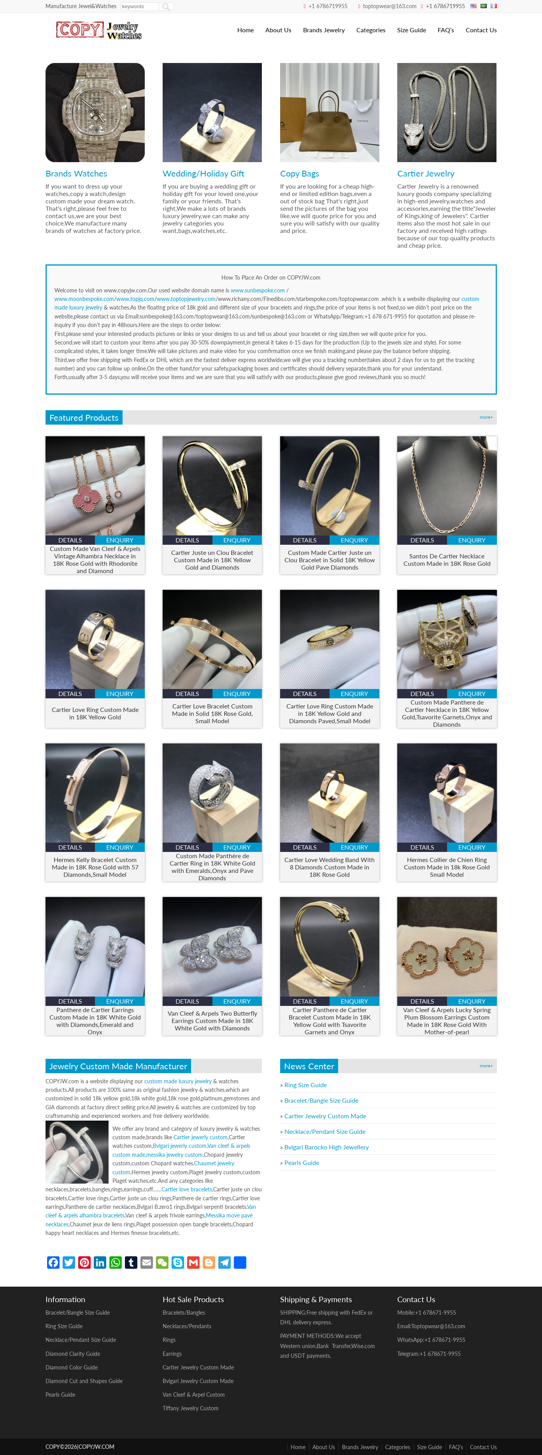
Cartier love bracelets (186, 1189)
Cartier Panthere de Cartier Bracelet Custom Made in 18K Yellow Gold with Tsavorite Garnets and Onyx (330, 1020)
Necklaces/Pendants (187, 1326)
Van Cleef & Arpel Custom (194, 1394)
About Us (278, 29)
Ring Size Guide (305, 1084)
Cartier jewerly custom (201, 1137)
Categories (371, 29)
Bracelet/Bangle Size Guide (321, 1100)
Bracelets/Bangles (184, 1312)
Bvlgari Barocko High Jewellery (326, 1147)
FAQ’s (446, 29)
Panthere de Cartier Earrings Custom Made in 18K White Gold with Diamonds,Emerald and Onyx (95, 1020)
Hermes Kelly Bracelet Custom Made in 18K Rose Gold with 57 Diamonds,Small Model (95, 867)
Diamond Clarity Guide (73, 1353)
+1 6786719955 (328, 6)
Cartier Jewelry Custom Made (325, 1115)
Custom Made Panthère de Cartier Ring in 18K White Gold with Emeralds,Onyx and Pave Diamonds (212, 866)
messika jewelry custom (174, 1154)
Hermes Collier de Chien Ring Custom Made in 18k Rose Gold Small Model (447, 867)
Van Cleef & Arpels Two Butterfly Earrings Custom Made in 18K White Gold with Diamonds (212, 1020)
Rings (169, 1339)
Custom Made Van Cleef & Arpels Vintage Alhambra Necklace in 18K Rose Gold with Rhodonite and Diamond (95, 559)
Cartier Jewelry (425, 173)
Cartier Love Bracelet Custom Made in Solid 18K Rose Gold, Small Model (212, 713)
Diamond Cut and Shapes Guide (84, 1381)
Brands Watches (76, 173)
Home (245, 29)
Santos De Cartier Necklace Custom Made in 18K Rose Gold (447, 559)
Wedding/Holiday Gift (203, 173)
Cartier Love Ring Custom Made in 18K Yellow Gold (95, 713)
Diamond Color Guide (72, 1367)
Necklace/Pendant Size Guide (324, 1131)
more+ (486, 417)
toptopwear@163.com (390, 6)
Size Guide (411, 29)
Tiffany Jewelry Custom (191, 1408)
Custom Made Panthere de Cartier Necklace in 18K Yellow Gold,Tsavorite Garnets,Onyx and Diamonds (447, 713)
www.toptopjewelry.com (186, 299)
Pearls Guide (301, 1162)
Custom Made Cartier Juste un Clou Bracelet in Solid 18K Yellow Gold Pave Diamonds (329, 560)
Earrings (172, 1353)
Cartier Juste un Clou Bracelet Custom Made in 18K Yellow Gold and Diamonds (212, 560)
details (70, 540)
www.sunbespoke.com (258, 290)
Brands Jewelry (324, 29)
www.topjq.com (135, 299)
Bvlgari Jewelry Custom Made (198, 1381)
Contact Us (481, 29)
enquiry (119, 540)
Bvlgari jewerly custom (180, 1145)
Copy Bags (299, 173)
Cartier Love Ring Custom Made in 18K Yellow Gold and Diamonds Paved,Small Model (329, 713)
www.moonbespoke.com (84, 299)
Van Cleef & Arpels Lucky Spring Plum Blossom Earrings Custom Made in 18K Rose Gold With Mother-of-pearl (447, 1020)
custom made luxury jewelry (178, 1081)
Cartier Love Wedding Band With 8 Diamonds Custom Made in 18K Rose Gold (329, 867)
